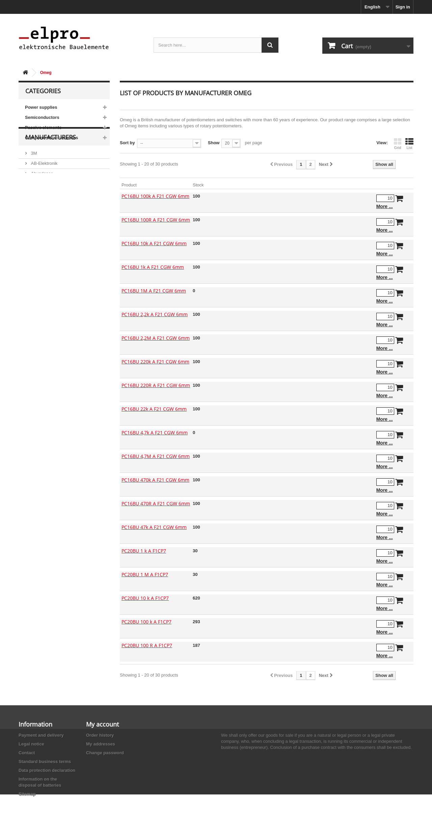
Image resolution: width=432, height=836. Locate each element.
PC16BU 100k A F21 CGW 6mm (155, 196)
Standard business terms (45, 761)
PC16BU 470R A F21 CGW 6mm (156, 503)
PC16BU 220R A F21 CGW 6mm (156, 385)
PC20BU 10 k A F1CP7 (145, 598)
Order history (100, 735)
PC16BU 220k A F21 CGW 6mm (155, 361)
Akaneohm (41, 236)
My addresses (100, 743)
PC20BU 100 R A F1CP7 (147, 645)
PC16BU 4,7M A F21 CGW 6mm (156, 456)
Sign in (403, 6)
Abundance (41, 196)
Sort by (127, 142)
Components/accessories (51, 137)
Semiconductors (42, 117)
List (409, 143)
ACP (35, 216)
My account (102, 724)
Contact (27, 752)
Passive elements (43, 127)
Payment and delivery (41, 735)
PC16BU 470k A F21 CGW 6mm (155, 480)
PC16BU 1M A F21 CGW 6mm (154, 291)
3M (33, 176)
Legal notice (31, 743)
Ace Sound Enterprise (52, 206)
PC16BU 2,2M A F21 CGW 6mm (156, 338)
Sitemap (27, 793)
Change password (105, 752)
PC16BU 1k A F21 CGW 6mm (153, 267)
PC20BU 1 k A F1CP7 (144, 551)
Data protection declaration (47, 770)
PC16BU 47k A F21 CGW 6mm (154, 527)
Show (214, 142)
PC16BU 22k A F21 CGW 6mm (154, 409)
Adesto (37, 226)
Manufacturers (50, 163)
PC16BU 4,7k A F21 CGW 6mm (155, 432)
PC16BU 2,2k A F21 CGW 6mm (155, 314)
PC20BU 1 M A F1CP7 (145, 574)
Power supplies (41, 107)
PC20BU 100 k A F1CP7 (146, 622)
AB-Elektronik (43, 186)
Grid (397, 143)
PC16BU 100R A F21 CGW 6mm (156, 220)
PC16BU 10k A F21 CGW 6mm (154, 243)
